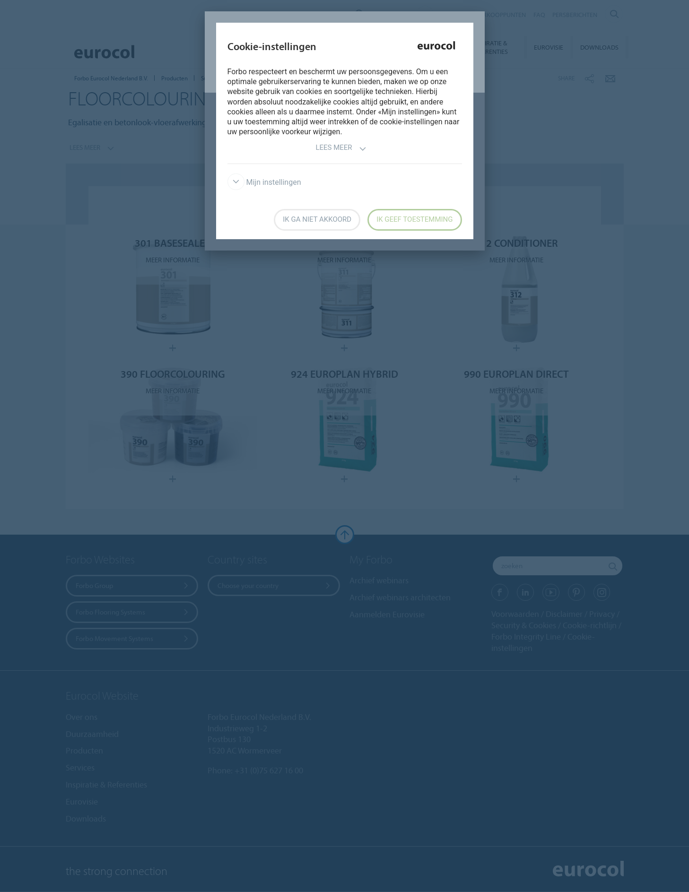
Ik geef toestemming (414, 219)
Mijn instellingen (264, 182)
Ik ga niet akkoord (317, 219)
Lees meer (340, 148)
